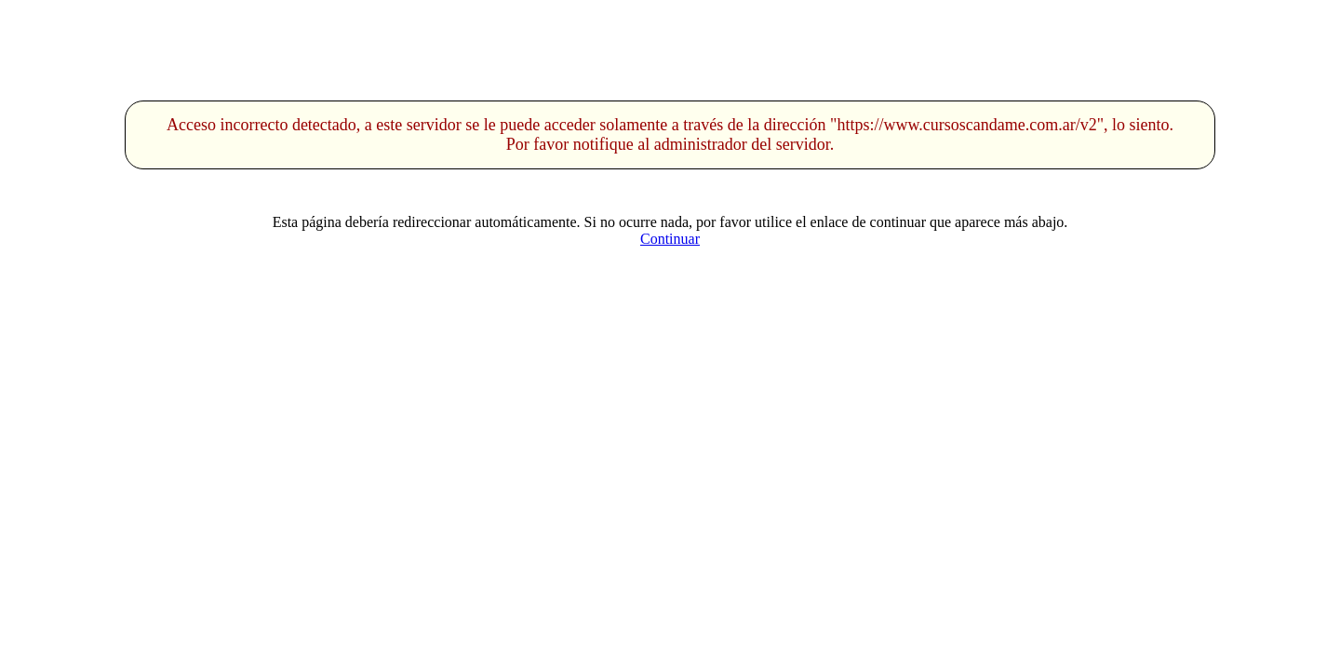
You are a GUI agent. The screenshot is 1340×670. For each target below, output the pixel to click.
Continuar (670, 239)
